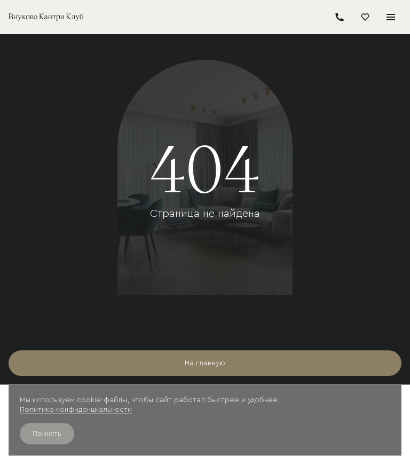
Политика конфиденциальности (76, 409)
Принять (47, 433)
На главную (205, 363)
